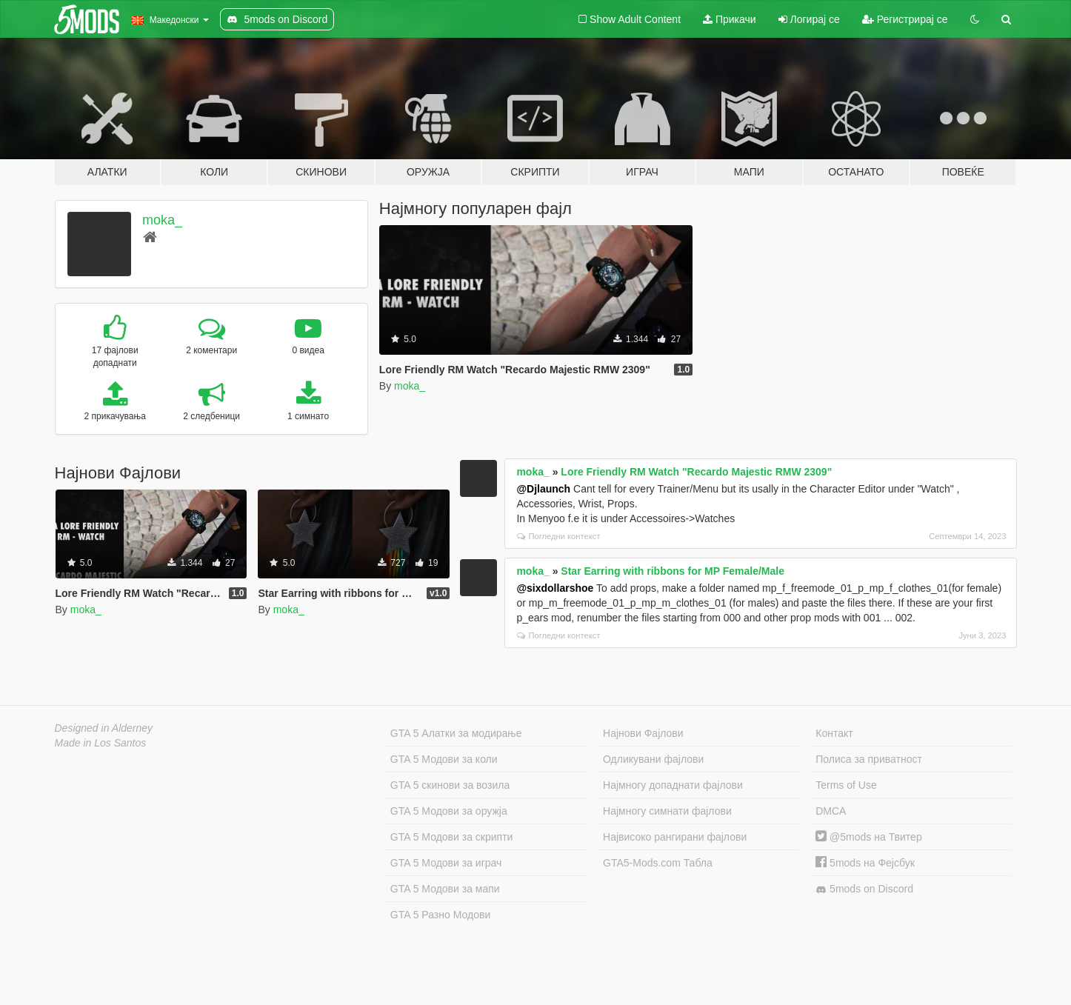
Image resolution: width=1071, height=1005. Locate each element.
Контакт (834, 733)
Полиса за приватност (868, 759)
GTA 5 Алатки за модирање (456, 733)
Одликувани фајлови (653, 759)
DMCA (830, 811)
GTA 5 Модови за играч (446, 863)
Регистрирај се (905, 19)
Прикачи (729, 19)
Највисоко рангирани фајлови (675, 837)
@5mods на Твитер (868, 837)
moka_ (162, 220)
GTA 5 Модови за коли (444, 759)
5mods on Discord (864, 889)
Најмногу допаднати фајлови (673, 785)
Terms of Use (845, 785)
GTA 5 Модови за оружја (448, 811)
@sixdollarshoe (554, 588)
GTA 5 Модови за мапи (445, 889)
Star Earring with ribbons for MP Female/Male (672, 571)
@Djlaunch (543, 489)
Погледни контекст (558, 536)
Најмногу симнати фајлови (667, 811)
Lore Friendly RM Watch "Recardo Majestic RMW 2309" (696, 472)
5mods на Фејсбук (865, 862)
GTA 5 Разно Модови (440, 915)
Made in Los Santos (101, 743)
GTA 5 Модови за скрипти (451, 837)
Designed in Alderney (104, 728)
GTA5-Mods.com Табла (658, 863)
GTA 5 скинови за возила (450, 785)
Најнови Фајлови (643, 733)
